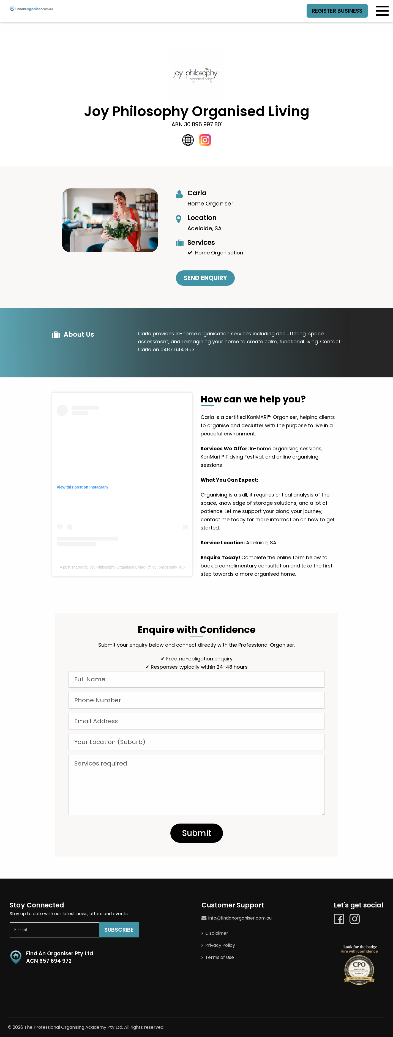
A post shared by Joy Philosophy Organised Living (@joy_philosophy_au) (122, 567)
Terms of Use (219, 957)
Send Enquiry (205, 278)
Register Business (336, 11)
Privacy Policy (220, 945)
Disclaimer (216, 933)
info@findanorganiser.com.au (240, 918)
